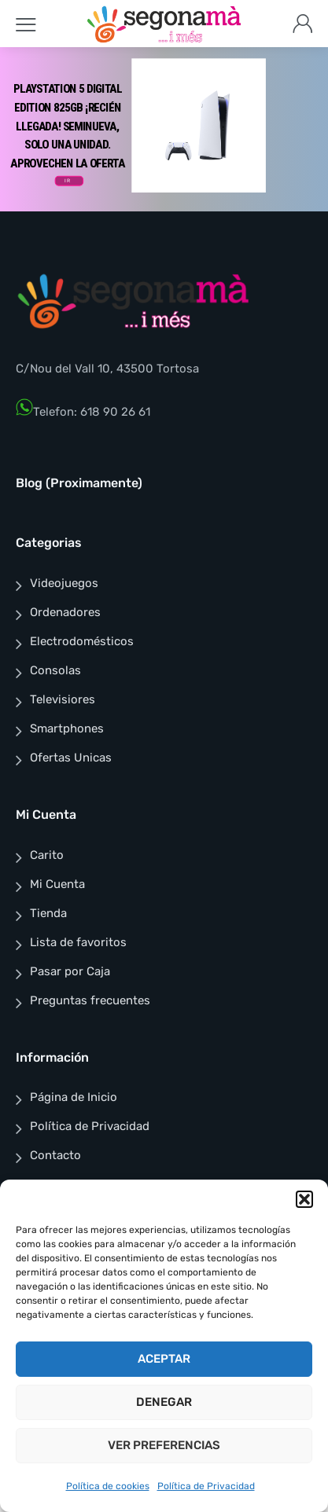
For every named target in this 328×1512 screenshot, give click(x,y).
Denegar (164, 1402)
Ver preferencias (164, 1445)
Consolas (55, 670)
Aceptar (164, 1359)
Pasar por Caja (70, 971)
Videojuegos (64, 583)
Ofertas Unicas (71, 757)
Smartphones (67, 728)
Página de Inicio (73, 1097)
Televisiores (62, 699)
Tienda (48, 913)
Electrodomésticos (82, 641)
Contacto (55, 1155)
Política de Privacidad (206, 1486)
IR (68, 181)
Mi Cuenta (57, 884)
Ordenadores (65, 612)
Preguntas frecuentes (90, 1000)
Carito (47, 855)
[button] (304, 1199)
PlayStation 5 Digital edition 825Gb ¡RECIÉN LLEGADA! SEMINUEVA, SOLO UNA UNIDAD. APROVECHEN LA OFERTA (67, 126)
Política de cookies (107, 1486)
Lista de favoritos (78, 942)
